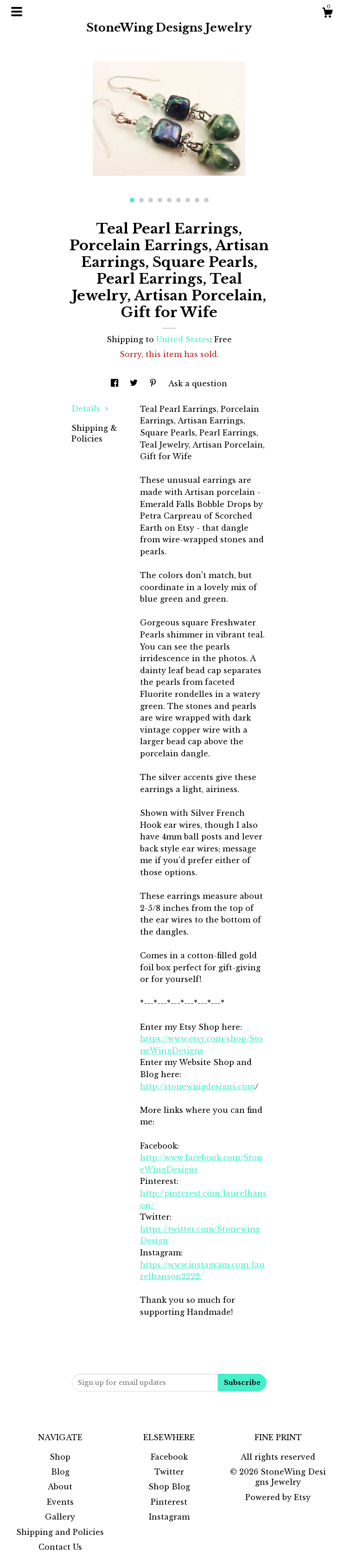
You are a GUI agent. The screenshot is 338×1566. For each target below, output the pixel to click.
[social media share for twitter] (135, 383)
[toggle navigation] (16, 11)
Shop (60, 1457)
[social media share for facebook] (116, 383)
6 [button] (178, 200)
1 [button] (132, 200)
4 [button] (160, 200)
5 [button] (169, 200)
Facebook (169, 1457)
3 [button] (150, 200)
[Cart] (327, 14)
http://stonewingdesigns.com (197, 1086)
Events (60, 1502)
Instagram (169, 1516)
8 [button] (197, 200)
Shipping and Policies (60, 1532)
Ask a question (197, 383)
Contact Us (60, 1547)
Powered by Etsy (278, 1497)
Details (89, 408)
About (60, 1486)
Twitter (169, 1471)
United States (183, 339)
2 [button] (141, 200)
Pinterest (169, 1502)
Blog (60, 1471)
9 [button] (206, 200)
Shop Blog (169, 1486)
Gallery (60, 1516)
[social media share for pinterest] (154, 383)
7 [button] (187, 200)
